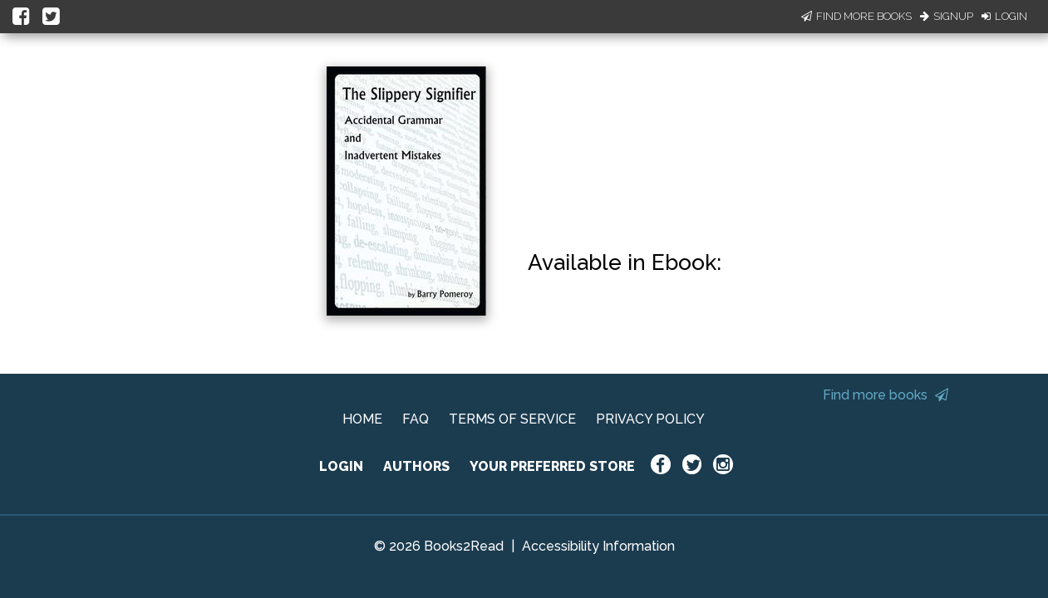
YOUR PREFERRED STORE (552, 466)
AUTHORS (416, 466)
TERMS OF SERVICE (512, 419)
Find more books (885, 395)
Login (1004, 16)
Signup (946, 16)
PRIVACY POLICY (650, 419)
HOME (362, 419)
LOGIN (341, 466)
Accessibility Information (598, 546)
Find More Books (856, 16)
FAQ (415, 419)
